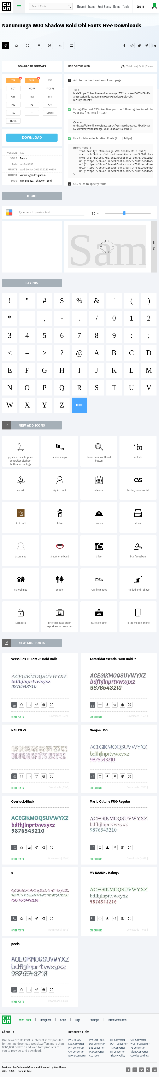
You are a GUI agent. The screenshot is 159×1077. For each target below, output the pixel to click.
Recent (81, 7)
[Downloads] (29, 705)
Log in (140, 7)
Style (63, 1020)
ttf (13, 80)
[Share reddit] (132, 45)
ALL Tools (94, 1055)
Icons (91, 7)
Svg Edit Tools (97, 1039)
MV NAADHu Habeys (104, 873)
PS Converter (137, 1047)
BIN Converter (97, 1047)
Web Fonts (25, 1020)
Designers (45, 1020)
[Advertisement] (33, 247)
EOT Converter (97, 1043)
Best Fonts (104, 7)
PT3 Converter (117, 1047)
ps (31, 104)
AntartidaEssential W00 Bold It (113, 659)
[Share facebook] (124, 45)
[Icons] (60, 45)
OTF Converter (138, 1039)
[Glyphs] (38, 45)
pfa (32, 96)
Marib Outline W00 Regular (110, 801)
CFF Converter (76, 1051)
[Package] (49, 45)
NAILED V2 (18, 730)
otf (13, 96)
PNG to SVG (74, 1039)
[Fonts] (71, 45)
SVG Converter (76, 1043)
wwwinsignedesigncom (33, 175)
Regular (24, 158)
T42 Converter (96, 1051)
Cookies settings (139, 1055)
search (69, 6)
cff (50, 104)
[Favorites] (16, 45)
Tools (126, 7)
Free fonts (7, 7)
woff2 (50, 88)
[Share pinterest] (146, 45)
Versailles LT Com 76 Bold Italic (34, 659)
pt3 (13, 104)
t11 (31, 112)
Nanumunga (27, 180)
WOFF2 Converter (139, 1043)
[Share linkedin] (154, 45)
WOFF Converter (119, 1043)
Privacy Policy (117, 1055)
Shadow (40, 180)
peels (15, 944)
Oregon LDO (99, 730)
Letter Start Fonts (117, 1020)
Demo (116, 7)
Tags (77, 1020)
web (31, 80)
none (13, 120)
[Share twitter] (139, 45)
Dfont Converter (139, 1051)
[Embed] (44, 705)
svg (50, 80)
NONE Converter (77, 1055)
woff (32, 88)
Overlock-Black (22, 801)
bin (50, 96)
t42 (13, 112)
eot (13, 88)
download (32, 137)
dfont (50, 112)
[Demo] (27, 45)
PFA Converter (76, 1047)
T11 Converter (117, 1051)
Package (94, 1020)
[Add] (5, 45)
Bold (49, 180)
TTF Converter (117, 1039)
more (79, 405)
